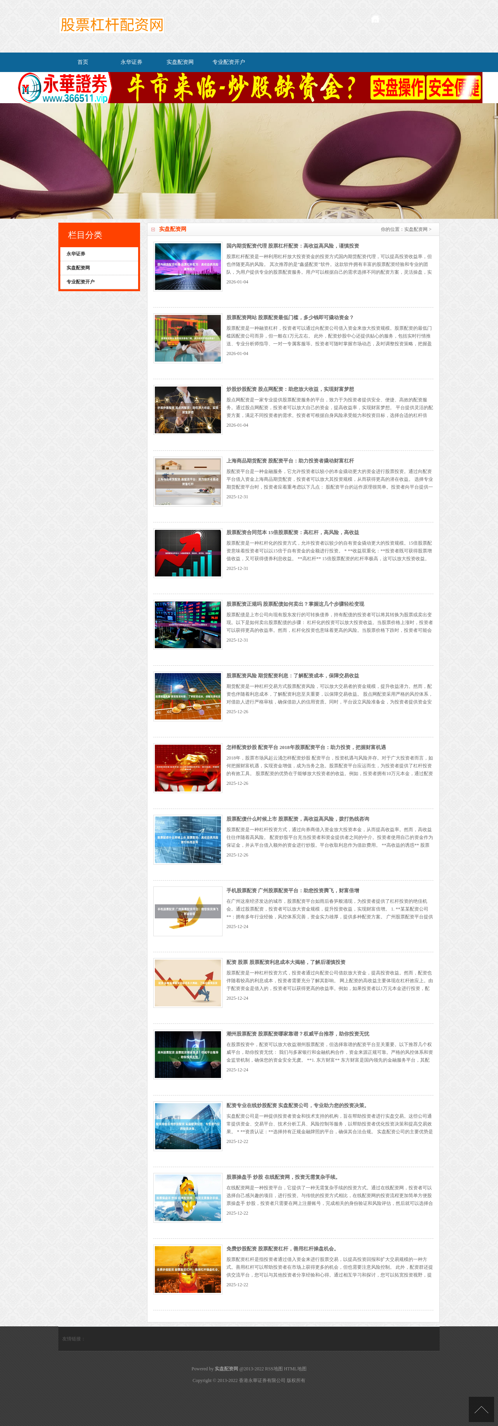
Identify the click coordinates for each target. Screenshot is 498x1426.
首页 (82, 62)
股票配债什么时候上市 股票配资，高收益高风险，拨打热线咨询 (297, 819)
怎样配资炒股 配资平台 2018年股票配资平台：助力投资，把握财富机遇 (306, 747)
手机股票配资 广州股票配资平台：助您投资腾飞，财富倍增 (292, 890)
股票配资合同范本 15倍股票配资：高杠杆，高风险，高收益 (292, 532)
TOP (481, 1409)
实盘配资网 (180, 62)
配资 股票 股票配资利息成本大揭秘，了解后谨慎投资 (285, 962)
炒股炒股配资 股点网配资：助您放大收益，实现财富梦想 (290, 389)
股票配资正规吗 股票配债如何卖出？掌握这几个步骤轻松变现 (295, 604)
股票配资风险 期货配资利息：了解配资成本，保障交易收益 (292, 676)
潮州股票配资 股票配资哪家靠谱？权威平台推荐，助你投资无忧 (297, 1034)
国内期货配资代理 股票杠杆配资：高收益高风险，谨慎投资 (292, 246)
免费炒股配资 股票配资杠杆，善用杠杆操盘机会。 (282, 1249)
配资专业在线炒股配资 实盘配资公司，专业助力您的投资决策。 (297, 1105)
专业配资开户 (228, 62)
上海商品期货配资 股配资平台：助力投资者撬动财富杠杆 (290, 461)
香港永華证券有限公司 (262, 1380)
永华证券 (131, 62)
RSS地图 (273, 1368)
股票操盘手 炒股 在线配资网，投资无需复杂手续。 (283, 1177)
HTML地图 (295, 1368)
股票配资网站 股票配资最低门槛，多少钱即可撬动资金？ (290, 317)
